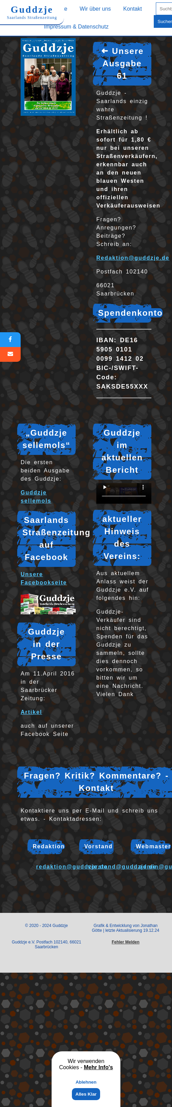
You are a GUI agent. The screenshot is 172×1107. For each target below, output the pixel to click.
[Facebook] (10, 339)
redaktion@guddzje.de (71, 867)
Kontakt (132, 9)
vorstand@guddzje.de (122, 867)
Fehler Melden (126, 942)
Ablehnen (86, 1082)
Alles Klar (86, 1094)
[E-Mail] (10, 354)
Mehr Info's (98, 1067)
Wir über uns (95, 9)
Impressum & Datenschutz (76, 27)
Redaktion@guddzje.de (133, 258)
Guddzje (32, 12)
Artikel (31, 712)
